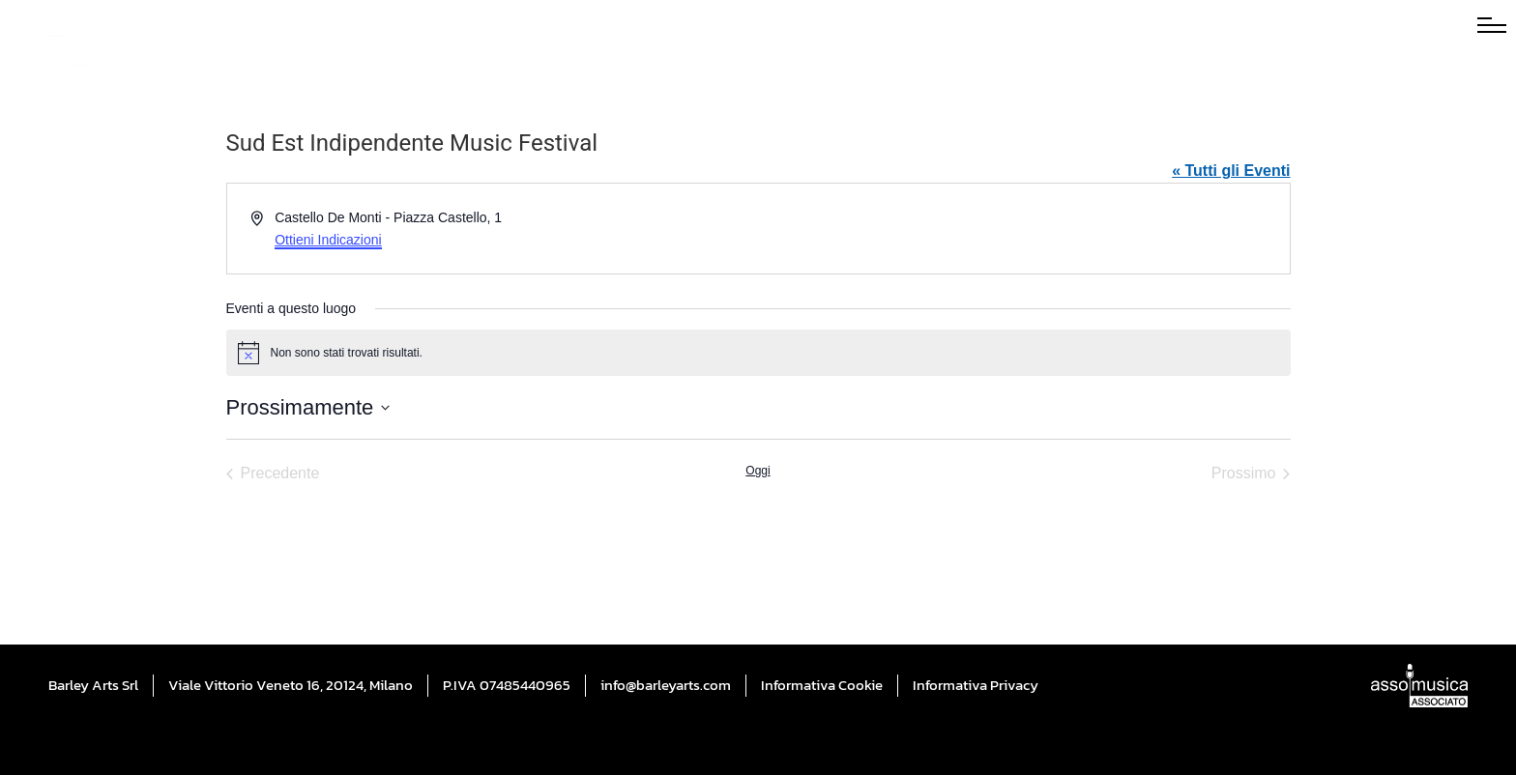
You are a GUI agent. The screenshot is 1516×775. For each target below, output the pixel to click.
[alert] (758, 353)
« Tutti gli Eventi (1231, 170)
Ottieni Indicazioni (328, 239)
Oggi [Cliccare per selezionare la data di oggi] (757, 470)
